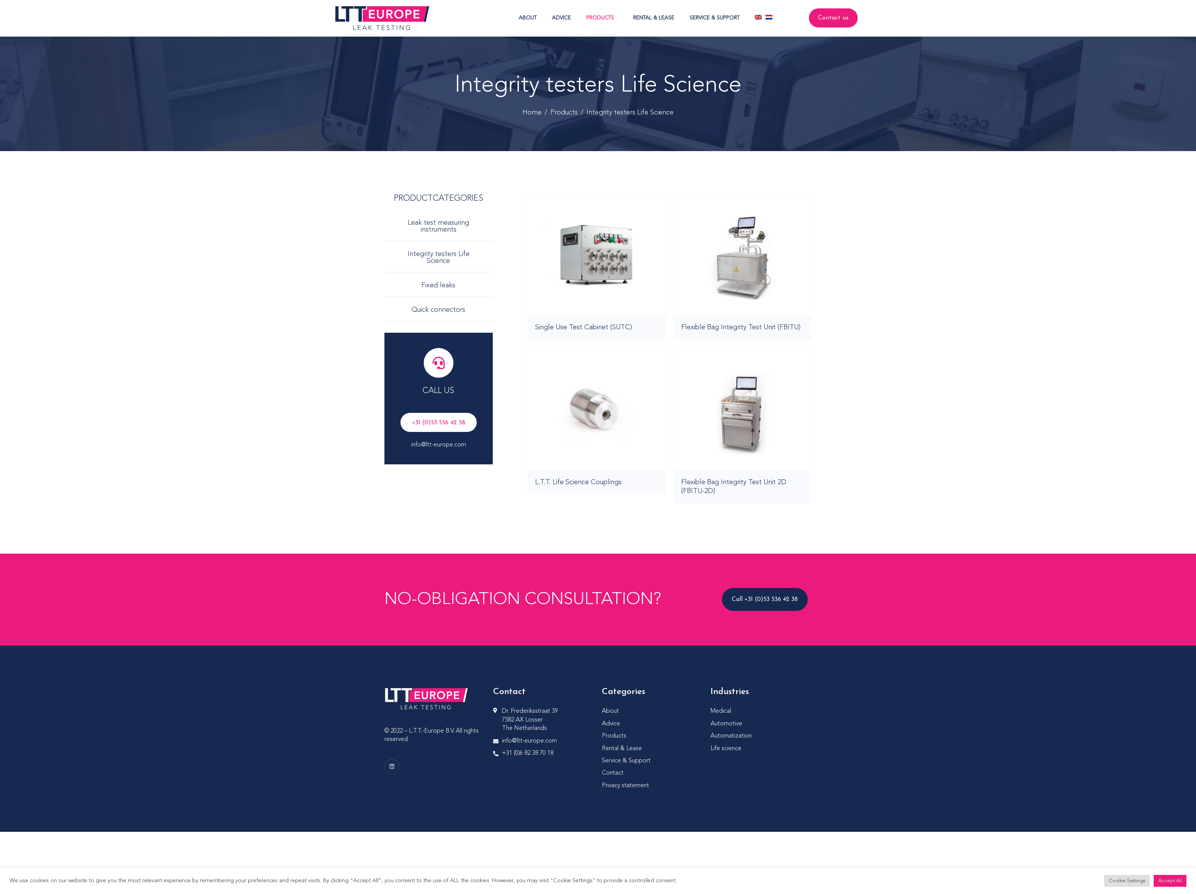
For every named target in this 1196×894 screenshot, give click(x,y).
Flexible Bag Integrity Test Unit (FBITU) (741, 327)
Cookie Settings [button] (1127, 880)
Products (600, 18)
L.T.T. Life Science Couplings (578, 482)
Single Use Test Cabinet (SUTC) (583, 327)
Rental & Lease (653, 18)
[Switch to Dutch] (768, 17)
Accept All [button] (1170, 880)
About (528, 18)
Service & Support (714, 18)
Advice (561, 18)
